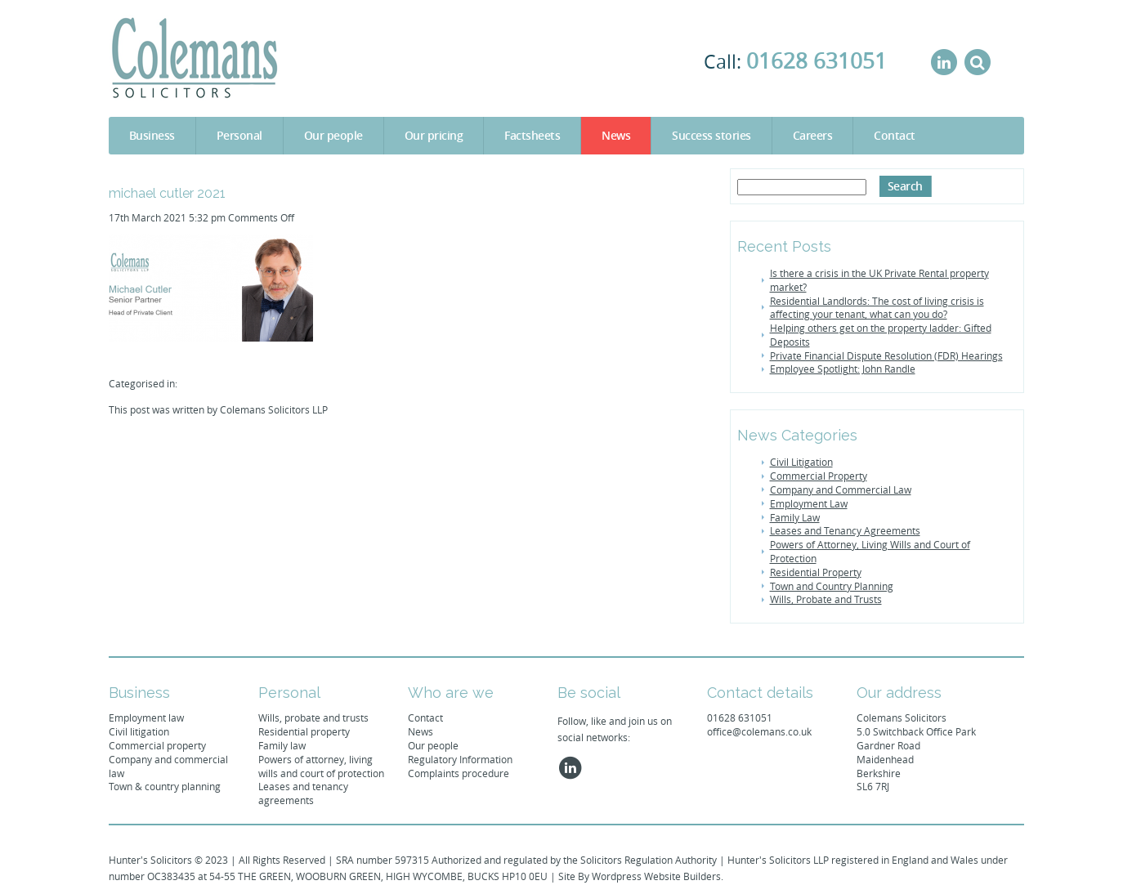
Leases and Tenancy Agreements (845, 530)
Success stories (711, 135)
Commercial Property (818, 475)
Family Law (795, 517)
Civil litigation (139, 731)
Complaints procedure (458, 773)
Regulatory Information (460, 759)
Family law (282, 745)
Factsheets (532, 135)
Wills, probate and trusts (313, 717)
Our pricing (434, 135)
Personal (239, 135)
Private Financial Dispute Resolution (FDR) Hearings (886, 355)
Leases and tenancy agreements (303, 793)
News (616, 135)
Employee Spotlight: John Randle (842, 368)
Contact (894, 135)
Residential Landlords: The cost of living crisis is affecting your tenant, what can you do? (877, 307)
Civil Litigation (801, 461)
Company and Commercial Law (840, 489)
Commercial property (157, 745)
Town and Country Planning (831, 585)
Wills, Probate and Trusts (826, 599)
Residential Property (815, 572)
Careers (813, 135)
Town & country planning (165, 786)
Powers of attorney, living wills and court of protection (321, 766)
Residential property (304, 731)
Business (152, 135)
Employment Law (809, 503)
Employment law (146, 717)
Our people (333, 135)
